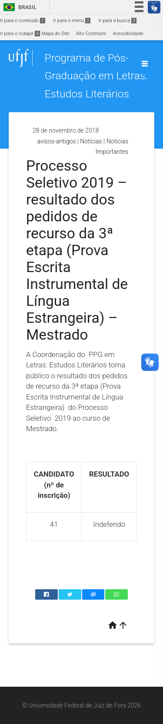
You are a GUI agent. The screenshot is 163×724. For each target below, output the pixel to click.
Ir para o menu (71, 20)
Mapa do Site (55, 33)
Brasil (18, 7)
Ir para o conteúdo (22, 20)
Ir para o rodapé (20, 33)
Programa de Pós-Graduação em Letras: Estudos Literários (95, 76)
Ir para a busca (117, 20)
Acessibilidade (128, 33)
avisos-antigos (56, 141)
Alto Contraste (91, 33)
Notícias (91, 141)
